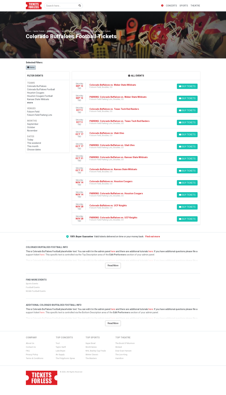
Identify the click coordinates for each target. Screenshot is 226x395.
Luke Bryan (60, 351)
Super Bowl (90, 343)
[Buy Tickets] (187, 86)
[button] (162, 6)
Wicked (118, 347)
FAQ (28, 351)
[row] (136, 86)
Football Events (33, 287)
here (113, 251)
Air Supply (60, 354)
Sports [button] (184, 5)
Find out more (152, 236)
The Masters (91, 358)
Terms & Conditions (34, 358)
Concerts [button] (171, 5)
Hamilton (119, 358)
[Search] (60, 5)
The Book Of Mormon (125, 343)
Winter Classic (92, 354)
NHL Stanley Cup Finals (96, 351)
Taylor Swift (61, 347)
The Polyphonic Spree (65, 358)
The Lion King (121, 354)
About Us (30, 343)
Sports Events (32, 284)
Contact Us (31, 347)
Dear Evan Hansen (123, 351)
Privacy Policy (32, 354)
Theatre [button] (195, 5)
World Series (91, 347)
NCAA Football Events (36, 291)
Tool (58, 343)
